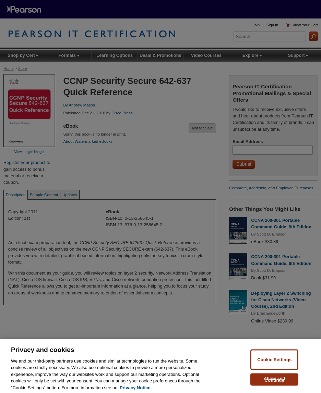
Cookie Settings (274, 366)
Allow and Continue (274, 386)
